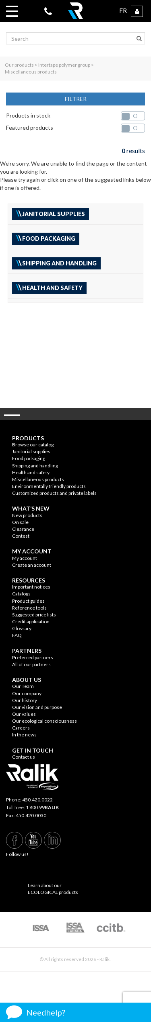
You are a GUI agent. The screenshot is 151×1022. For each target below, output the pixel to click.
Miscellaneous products (38, 479)
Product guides (28, 601)
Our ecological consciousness (44, 721)
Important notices (31, 587)
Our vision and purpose (37, 707)
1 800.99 (42, 807)
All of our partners (31, 664)
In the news (24, 735)
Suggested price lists (34, 615)
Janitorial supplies (31, 451)
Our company (26, 693)
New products (27, 515)
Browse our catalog (33, 445)
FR (123, 10)
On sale (20, 522)
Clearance (23, 529)
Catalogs (21, 594)
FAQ (17, 635)
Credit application (31, 621)
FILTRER (76, 98)
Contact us (23, 757)
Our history (24, 700)
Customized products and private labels (54, 493)
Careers (21, 728)
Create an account (31, 565)
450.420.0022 (37, 800)
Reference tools (29, 608)
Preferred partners (32, 657)
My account (24, 558)
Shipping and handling (35, 466)
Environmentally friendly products (49, 486)
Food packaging (28, 458)
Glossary (21, 628)
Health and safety (31, 472)
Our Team (23, 686)
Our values (24, 714)
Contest (20, 536)
